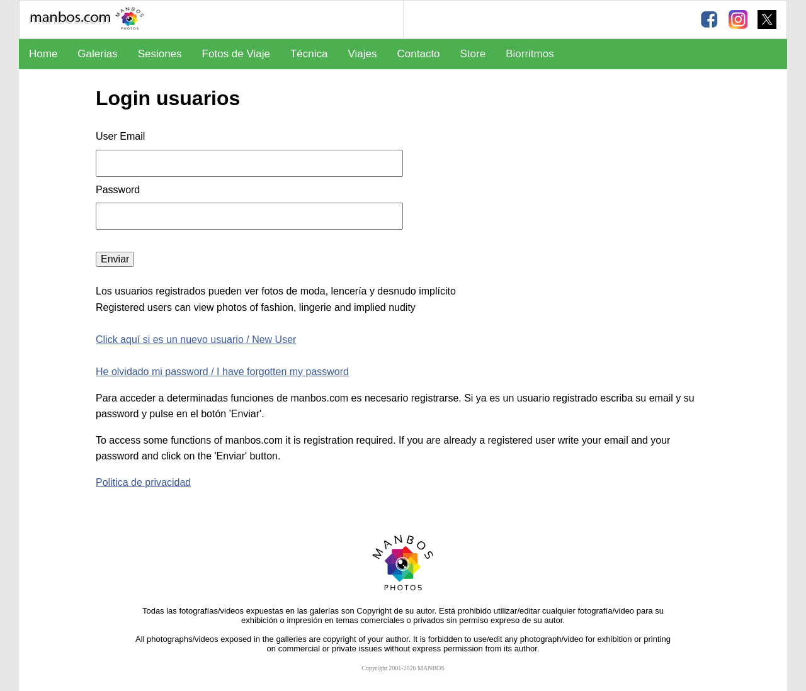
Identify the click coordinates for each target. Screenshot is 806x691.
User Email (120, 136)
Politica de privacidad (143, 482)
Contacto (418, 54)
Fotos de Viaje (236, 54)
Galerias (97, 54)
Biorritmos (530, 54)
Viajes (362, 54)
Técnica (309, 54)
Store (473, 54)
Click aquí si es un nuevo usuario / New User (196, 339)
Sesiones (160, 54)
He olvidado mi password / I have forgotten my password (222, 371)
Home (43, 54)
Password (119, 189)
